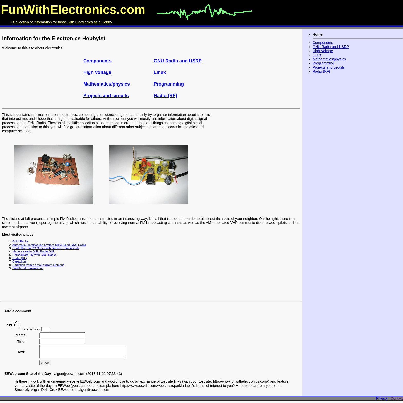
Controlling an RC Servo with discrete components (45, 248)
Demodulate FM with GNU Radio (34, 254)
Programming (169, 84)
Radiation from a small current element (38, 264)
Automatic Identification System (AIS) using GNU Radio (49, 244)
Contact (397, 401)
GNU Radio (20, 241)
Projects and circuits (106, 95)
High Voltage (97, 72)
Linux (160, 72)
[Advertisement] (256, 147)
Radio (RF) (165, 95)
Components (97, 60)
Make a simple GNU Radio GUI (33, 251)
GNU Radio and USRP (178, 60)
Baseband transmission (27, 268)
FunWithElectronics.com (73, 9)
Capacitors (19, 261)
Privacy (382, 401)
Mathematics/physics (106, 84)
